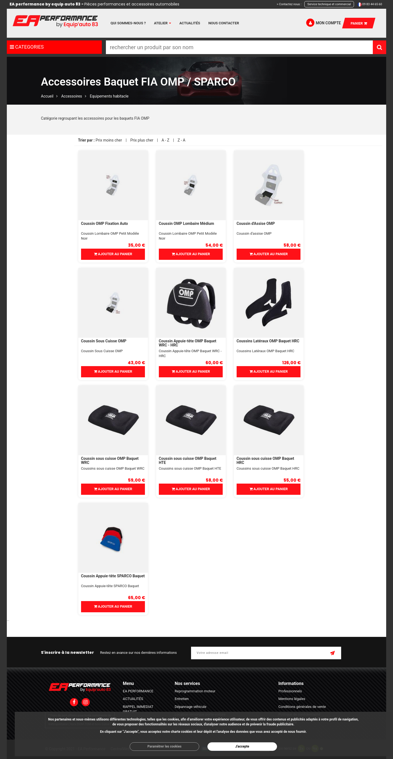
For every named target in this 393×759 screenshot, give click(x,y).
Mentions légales (291, 699)
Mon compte (323, 23)
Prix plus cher (141, 140)
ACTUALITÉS (133, 699)
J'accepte (242, 746)
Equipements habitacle (109, 96)
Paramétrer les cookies (164, 746)
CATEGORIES (27, 47)
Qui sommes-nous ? (128, 23)
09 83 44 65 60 (372, 4)
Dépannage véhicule (190, 707)
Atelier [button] (162, 23)
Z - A (181, 140)
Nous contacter (223, 23)
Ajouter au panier (113, 254)
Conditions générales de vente (302, 707)
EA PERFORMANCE (138, 691)
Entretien (182, 699)
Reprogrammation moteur (195, 691)
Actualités (189, 23)
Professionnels (290, 691)
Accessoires (71, 96)
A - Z (165, 140)
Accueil (47, 96)
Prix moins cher (109, 140)
